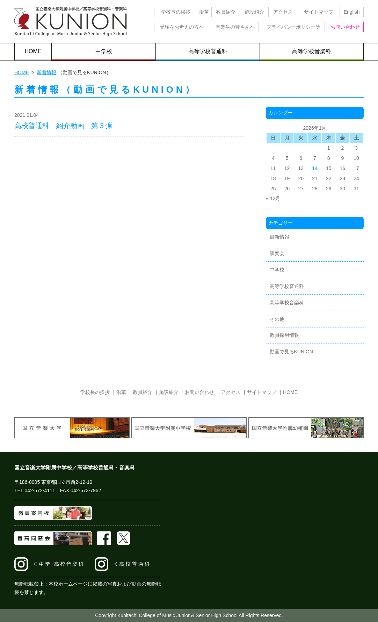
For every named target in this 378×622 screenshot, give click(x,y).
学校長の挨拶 (175, 12)
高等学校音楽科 (311, 51)
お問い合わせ (345, 27)
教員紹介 (225, 12)
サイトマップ (318, 12)
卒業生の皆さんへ (235, 27)
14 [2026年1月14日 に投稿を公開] (315, 168)
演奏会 (277, 253)
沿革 (204, 12)
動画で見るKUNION (291, 351)
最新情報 (279, 237)
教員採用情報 (284, 335)
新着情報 (46, 72)
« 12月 (273, 198)
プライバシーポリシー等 (293, 27)
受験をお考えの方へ (182, 27)
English (352, 12)
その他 (277, 319)
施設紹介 (254, 12)
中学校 (103, 51)
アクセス (283, 12)
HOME (33, 51)
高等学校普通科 (207, 51)
